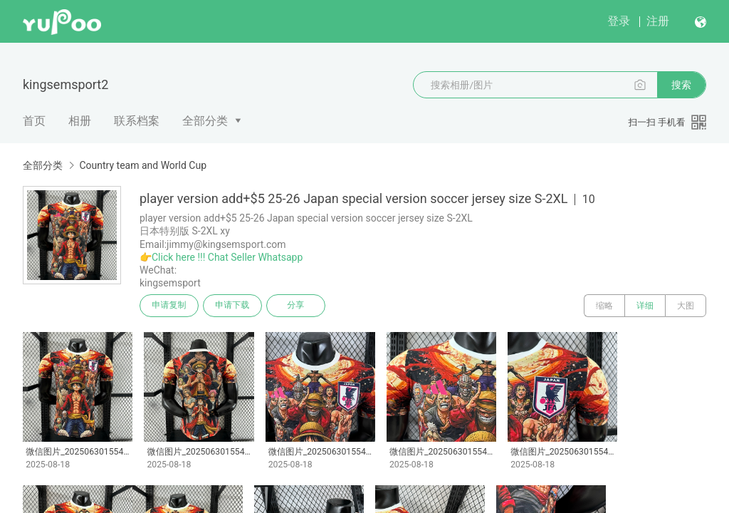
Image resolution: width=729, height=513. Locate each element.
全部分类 (205, 121)
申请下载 (233, 306)
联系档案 (136, 121)
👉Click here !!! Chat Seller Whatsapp (221, 257)
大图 (685, 306)
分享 (297, 306)
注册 (657, 21)
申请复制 (169, 306)
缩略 (604, 306)
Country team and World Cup (142, 165)
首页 (34, 121)
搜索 (681, 84)
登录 (618, 21)
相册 (79, 121)
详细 (645, 306)
